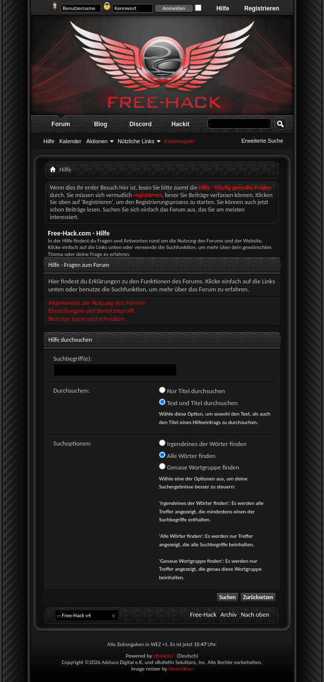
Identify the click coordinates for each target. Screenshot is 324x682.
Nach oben (255, 614)
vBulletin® (164, 656)
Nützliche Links (136, 141)
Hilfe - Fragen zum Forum (78, 264)
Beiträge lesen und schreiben (86, 318)
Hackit (180, 124)
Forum (60, 124)
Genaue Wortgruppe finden (199, 467)
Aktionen (97, 141)
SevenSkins (180, 669)
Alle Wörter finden (187, 455)
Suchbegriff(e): (72, 358)
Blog (101, 124)
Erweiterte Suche (262, 141)
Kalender (70, 141)
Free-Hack (203, 614)
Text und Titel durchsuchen (198, 403)
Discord (141, 124)
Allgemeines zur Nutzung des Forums (97, 302)
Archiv (228, 614)
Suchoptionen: (72, 443)
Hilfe (222, 8)
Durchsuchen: (71, 390)
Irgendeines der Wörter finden (203, 444)
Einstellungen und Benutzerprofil (91, 310)
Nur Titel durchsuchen (192, 391)
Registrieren (261, 8)
